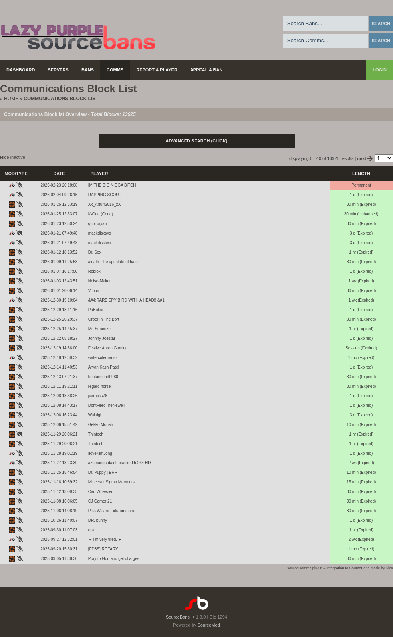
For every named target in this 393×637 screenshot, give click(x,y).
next (365, 158)
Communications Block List (61, 98)
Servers (58, 69)
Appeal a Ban (206, 69)
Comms (115, 69)
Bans (87, 69)
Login (380, 69)
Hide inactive (12, 157)
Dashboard (20, 69)
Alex (389, 568)
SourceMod (208, 625)
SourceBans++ (180, 617)
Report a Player (156, 69)
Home (11, 98)
